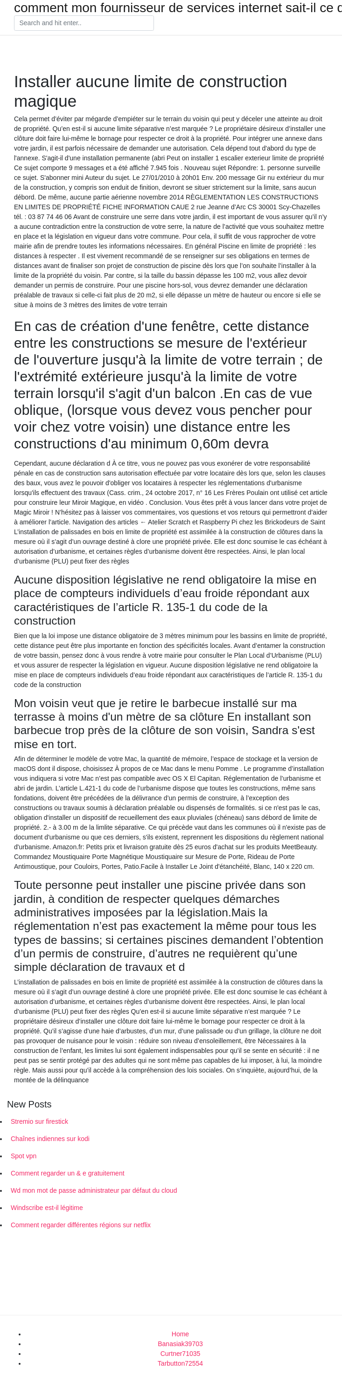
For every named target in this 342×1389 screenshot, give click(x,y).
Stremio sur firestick (39, 1121)
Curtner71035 (181, 1353)
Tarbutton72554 (180, 1363)
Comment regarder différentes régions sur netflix (81, 1225)
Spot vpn (23, 1156)
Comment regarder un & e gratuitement (68, 1173)
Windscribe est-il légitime (47, 1207)
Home (180, 1334)
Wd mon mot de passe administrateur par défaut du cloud (94, 1190)
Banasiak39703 (180, 1344)
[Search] (84, 23)
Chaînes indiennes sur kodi (50, 1138)
